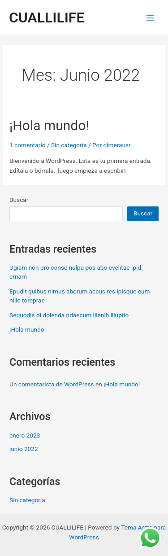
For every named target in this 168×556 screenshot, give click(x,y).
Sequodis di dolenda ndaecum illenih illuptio (69, 315)
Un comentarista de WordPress (51, 384)
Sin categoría (69, 145)
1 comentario (27, 145)
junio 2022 (23, 448)
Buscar (18, 199)
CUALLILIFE (46, 17)
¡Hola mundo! (49, 125)
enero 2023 (24, 435)
